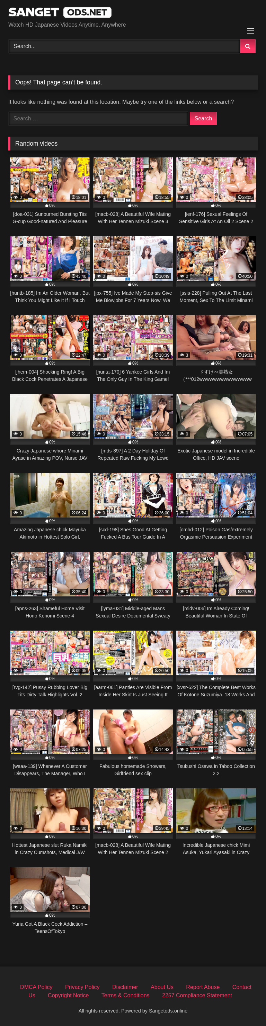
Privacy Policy (82, 987)
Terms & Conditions (125, 995)
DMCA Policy (36, 987)
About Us (162, 987)
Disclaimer (125, 987)
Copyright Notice (68, 995)
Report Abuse (203, 987)
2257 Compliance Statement (197, 995)
